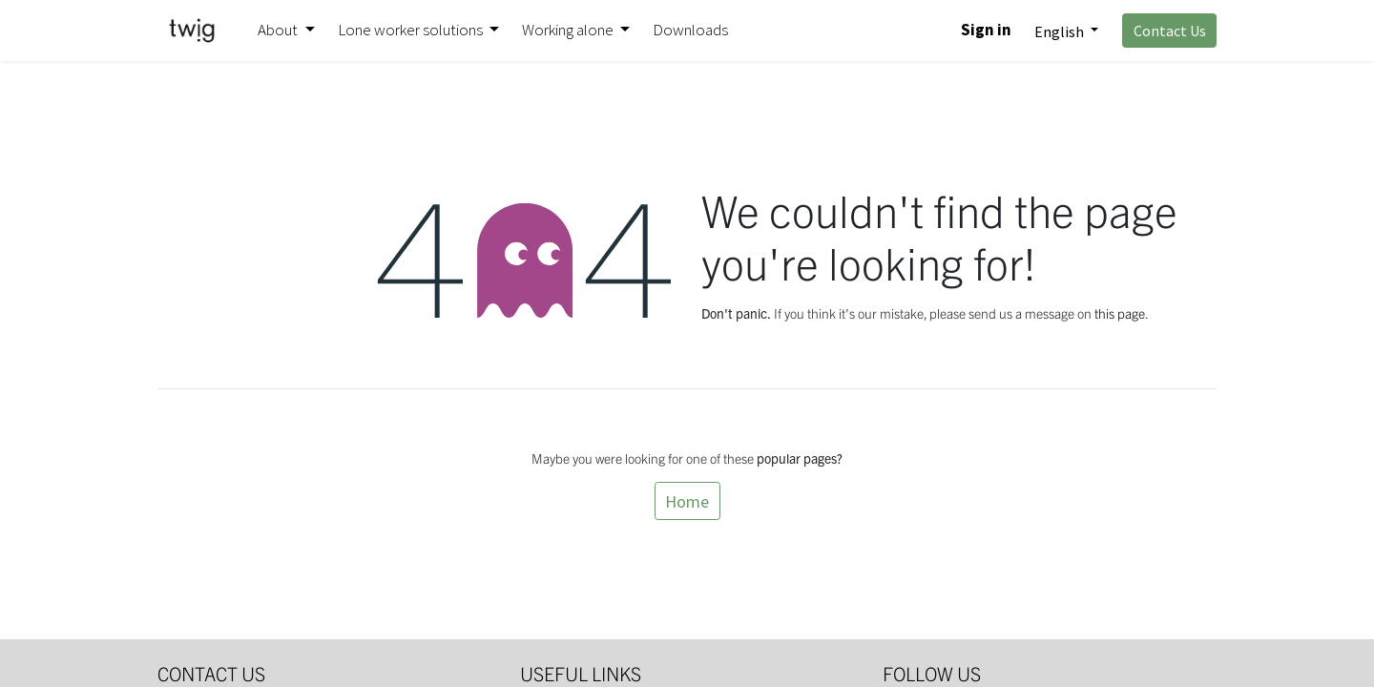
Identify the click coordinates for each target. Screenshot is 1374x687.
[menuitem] (690, 30)
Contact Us (1170, 30)
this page (1119, 313)
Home (687, 501)
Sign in (986, 29)
